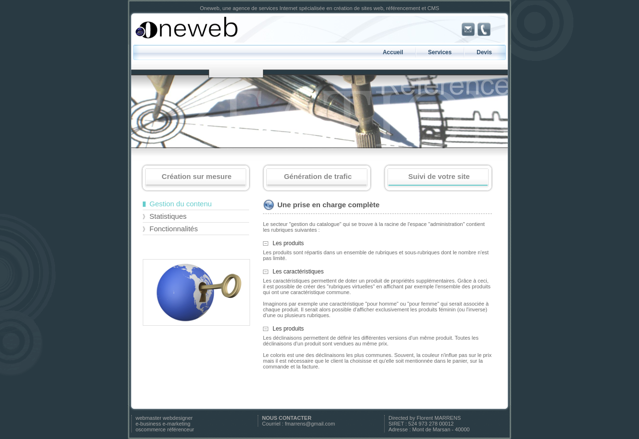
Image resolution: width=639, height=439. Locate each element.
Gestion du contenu (180, 204)
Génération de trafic (316, 179)
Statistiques (168, 216)
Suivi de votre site (438, 179)
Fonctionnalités (173, 229)
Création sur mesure (195, 179)
